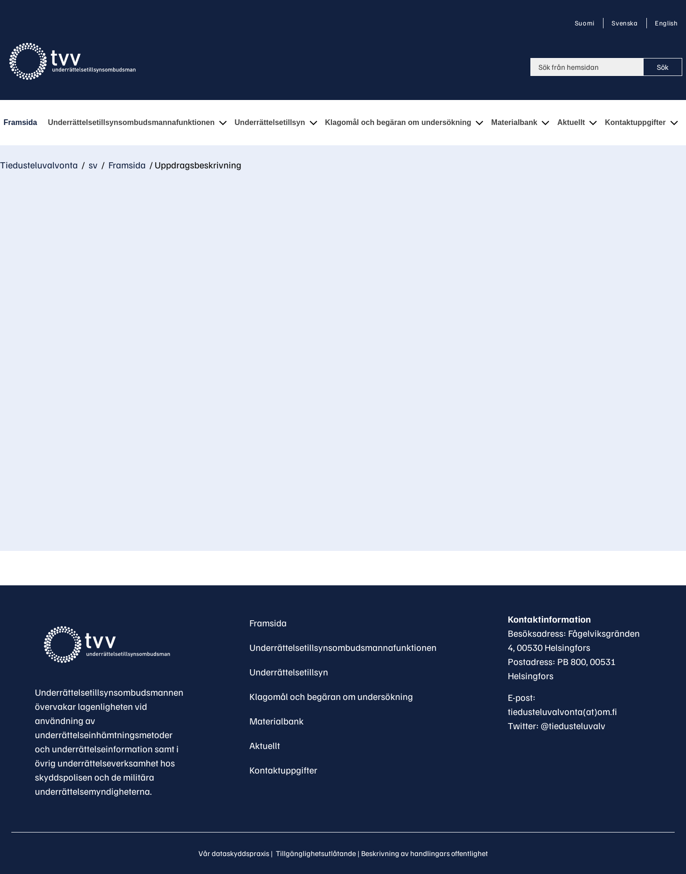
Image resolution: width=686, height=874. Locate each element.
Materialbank (276, 721)
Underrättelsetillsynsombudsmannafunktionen (343, 647)
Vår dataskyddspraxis (233, 853)
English (666, 22)
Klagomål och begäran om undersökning (331, 696)
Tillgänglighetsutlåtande (316, 853)
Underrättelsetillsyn (288, 672)
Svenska (626, 22)
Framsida (126, 164)
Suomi (586, 22)
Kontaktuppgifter (283, 770)
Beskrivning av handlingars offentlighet (424, 853)
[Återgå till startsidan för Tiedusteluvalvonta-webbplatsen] (74, 61)
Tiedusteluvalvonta (39, 164)
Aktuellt (264, 745)
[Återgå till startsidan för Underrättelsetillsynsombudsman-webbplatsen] (105, 645)
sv (92, 164)
